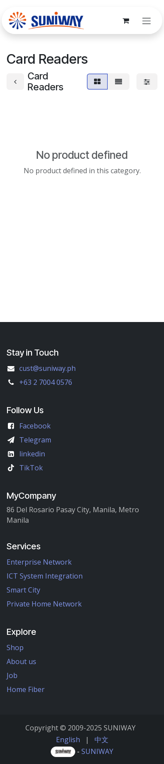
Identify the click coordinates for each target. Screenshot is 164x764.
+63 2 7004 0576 (45, 382)
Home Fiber (26, 689)
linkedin (32, 454)
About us (21, 661)
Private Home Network (44, 604)
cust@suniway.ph (47, 368)
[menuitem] (68, 739)
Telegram (35, 440)
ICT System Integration (45, 576)
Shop (15, 647)
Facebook (35, 426)
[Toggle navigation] (146, 20)
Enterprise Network (39, 562)
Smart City (23, 590)
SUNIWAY (97, 751)
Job (12, 675)
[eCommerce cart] (125, 20)
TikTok (31, 468)
